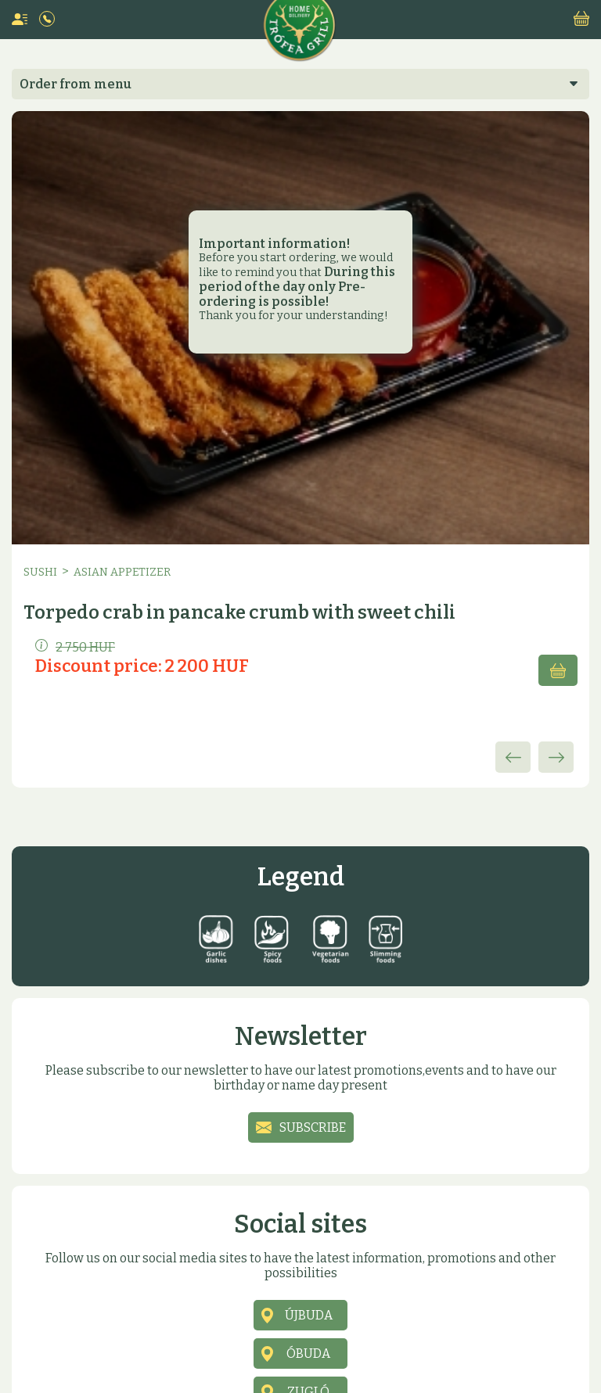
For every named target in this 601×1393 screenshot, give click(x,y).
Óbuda (308, 1353)
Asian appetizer (122, 572)
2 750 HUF (75, 647)
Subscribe (312, 1127)
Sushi (40, 572)
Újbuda (309, 1315)
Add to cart (558, 670)
